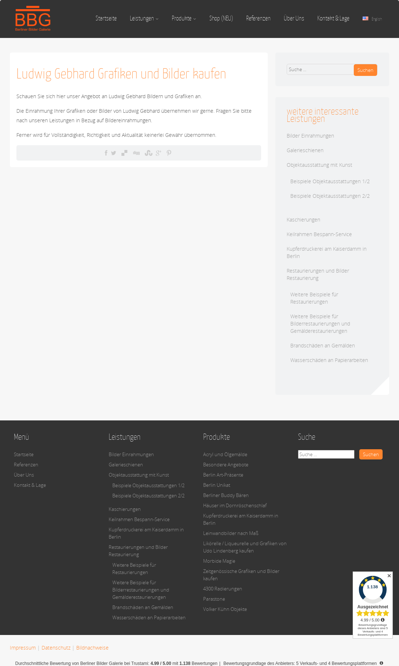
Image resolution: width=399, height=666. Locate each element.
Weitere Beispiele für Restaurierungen (314, 298)
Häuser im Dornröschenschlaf (235, 505)
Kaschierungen (303, 219)
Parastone (214, 599)
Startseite (106, 18)
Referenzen (258, 18)
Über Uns (294, 18)
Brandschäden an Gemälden (322, 345)
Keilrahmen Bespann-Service (319, 234)
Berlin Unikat (216, 485)
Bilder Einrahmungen (310, 135)
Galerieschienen (305, 150)
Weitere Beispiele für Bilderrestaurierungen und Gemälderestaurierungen (320, 323)
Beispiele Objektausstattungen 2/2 (330, 195)
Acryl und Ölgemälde (225, 454)
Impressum (23, 647)
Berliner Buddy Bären (226, 495)
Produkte (184, 18)
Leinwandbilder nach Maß (231, 533)
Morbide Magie (219, 561)
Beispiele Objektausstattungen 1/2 (330, 181)
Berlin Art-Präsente (223, 474)
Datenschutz (56, 647)
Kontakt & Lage (333, 18)
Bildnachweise (92, 647)
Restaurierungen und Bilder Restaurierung (318, 274)
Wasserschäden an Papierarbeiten (329, 360)
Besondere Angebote (225, 464)
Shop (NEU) (221, 18)
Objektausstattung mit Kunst (319, 164)
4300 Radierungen (222, 588)
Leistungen (144, 18)
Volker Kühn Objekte (225, 609)
